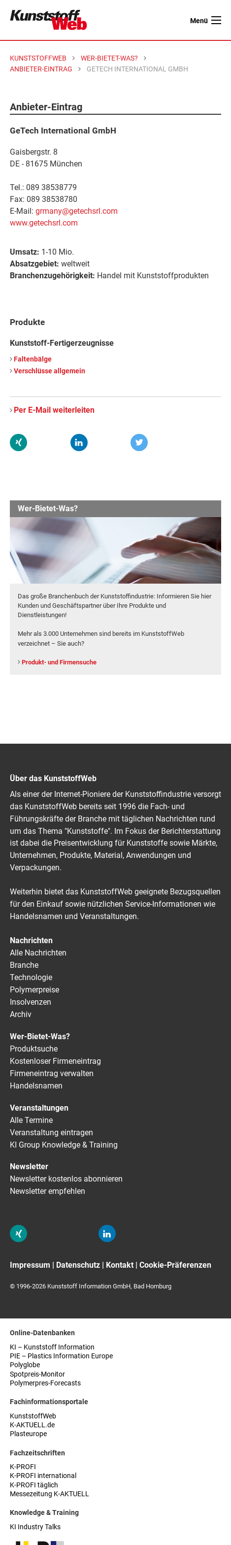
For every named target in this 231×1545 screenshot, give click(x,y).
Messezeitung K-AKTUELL (49, 1494)
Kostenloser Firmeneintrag (55, 1061)
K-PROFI (23, 1467)
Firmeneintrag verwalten (52, 1073)
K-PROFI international (43, 1476)
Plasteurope (28, 1434)
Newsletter (29, 1166)
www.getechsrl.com (44, 223)
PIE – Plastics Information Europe (61, 1356)
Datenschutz (78, 1265)
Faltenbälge (33, 359)
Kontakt (119, 1265)
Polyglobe (25, 1365)
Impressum (30, 1265)
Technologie (31, 977)
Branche (24, 965)
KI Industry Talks (35, 1527)
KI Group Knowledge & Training (64, 1145)
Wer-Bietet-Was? (40, 1036)
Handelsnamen (36, 1085)
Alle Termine (31, 1120)
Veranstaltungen (39, 1108)
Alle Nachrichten (38, 952)
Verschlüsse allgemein (49, 371)
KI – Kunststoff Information (52, 1347)
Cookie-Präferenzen (175, 1265)
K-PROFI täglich (34, 1485)
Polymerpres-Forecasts (45, 1383)
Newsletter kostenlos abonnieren (66, 1178)
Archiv (21, 1014)
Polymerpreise (34, 989)
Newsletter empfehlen (47, 1191)
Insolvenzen (30, 1002)
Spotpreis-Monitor (37, 1374)
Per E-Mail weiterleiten (54, 410)
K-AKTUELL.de (32, 1425)
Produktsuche (34, 1048)
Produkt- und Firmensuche (59, 662)
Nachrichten (31, 940)
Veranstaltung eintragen (51, 1132)
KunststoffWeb (33, 1416)
